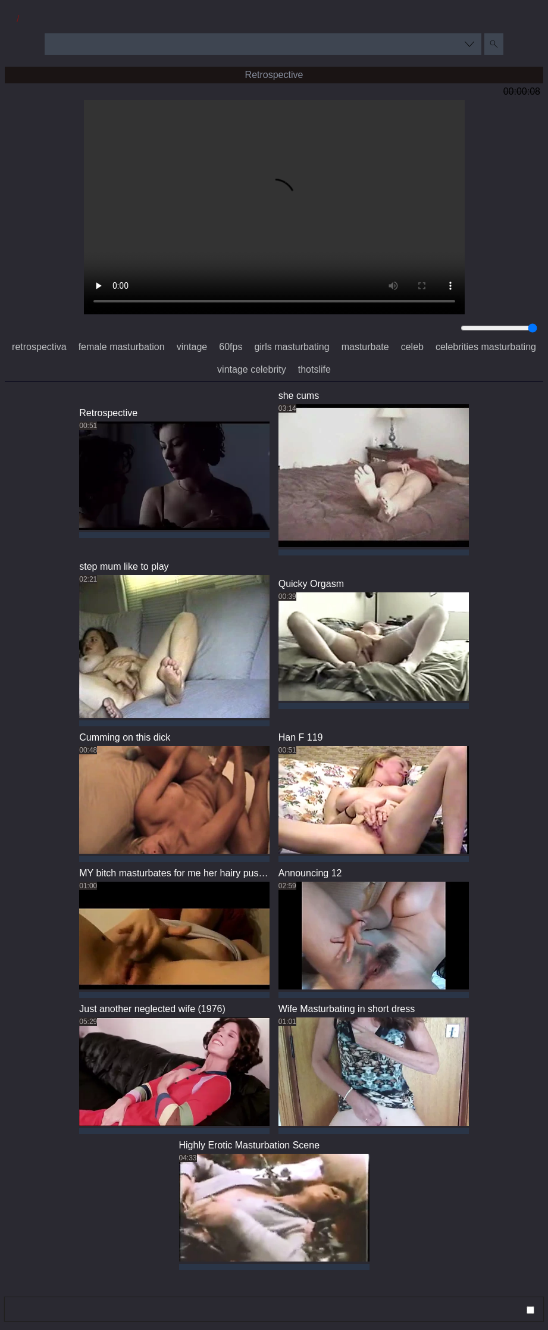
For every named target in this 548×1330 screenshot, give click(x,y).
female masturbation (122, 347)
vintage (192, 347)
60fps (230, 347)
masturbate (365, 347)
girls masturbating (291, 347)
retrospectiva (39, 347)
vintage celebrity (251, 369)
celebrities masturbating (486, 347)
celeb (412, 347)
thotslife (314, 369)
